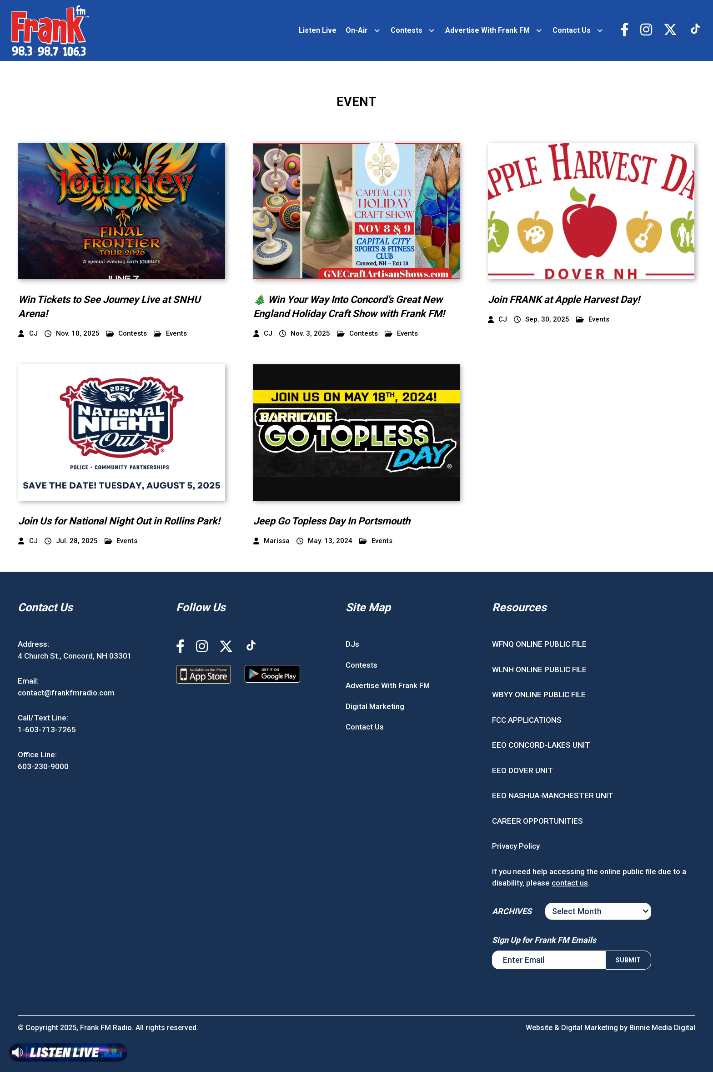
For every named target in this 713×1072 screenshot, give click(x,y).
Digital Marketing (375, 706)
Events (170, 333)
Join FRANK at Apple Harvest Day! (564, 299)
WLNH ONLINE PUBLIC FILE (539, 669)
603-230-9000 (43, 766)
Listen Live (317, 30)
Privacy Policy (516, 846)
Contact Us (571, 30)
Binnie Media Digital (662, 1027)
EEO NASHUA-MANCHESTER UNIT (552, 795)
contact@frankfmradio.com (66, 692)
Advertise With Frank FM (487, 30)
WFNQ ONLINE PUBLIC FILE (539, 644)
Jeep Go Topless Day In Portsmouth (331, 521)
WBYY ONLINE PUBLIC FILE (539, 694)
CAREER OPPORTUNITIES (537, 820)
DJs (352, 644)
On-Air (357, 30)
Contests (406, 30)
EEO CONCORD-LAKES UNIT (541, 745)
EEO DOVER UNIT (522, 770)
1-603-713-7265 (47, 729)
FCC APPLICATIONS (527, 720)
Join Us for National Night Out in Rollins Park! (119, 521)
